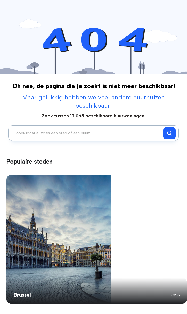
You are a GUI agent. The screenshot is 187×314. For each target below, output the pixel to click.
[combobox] (87, 133)
